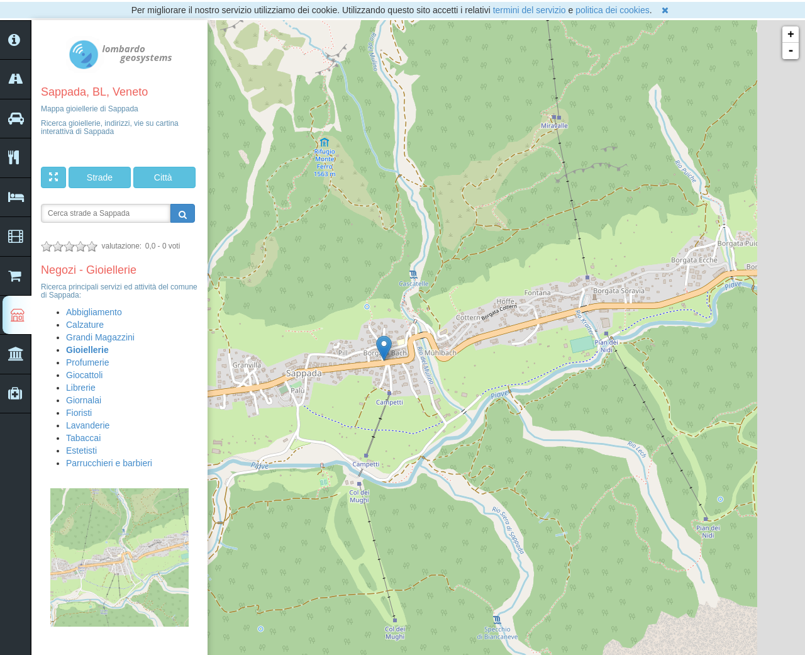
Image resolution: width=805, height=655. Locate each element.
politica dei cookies (612, 10)
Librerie (81, 388)
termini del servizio (529, 10)
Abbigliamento (94, 312)
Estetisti (81, 450)
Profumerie (87, 362)
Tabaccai (83, 438)
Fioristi (79, 413)
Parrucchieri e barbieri (109, 463)
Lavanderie (87, 425)
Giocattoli (84, 375)
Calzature (85, 325)
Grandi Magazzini (100, 337)
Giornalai (83, 400)
